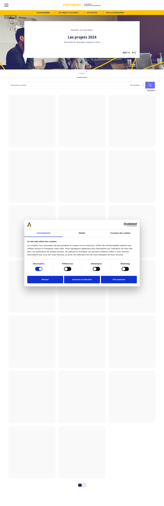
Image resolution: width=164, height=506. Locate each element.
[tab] (82, 73)
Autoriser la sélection (82, 279)
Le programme (43, 12)
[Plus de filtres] (136, 85)
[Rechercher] (150, 85)
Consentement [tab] (43, 233)
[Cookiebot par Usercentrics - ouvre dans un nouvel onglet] (125, 224)
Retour (10, 17)
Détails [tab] (82, 233)
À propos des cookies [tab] (120, 233)
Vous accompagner (115, 12)
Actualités (92, 12)
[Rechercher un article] (68, 85)
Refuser (45, 279)
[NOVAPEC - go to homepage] (82, 5)
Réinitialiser (151, 90)
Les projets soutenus (68, 12)
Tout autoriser (118, 279)
